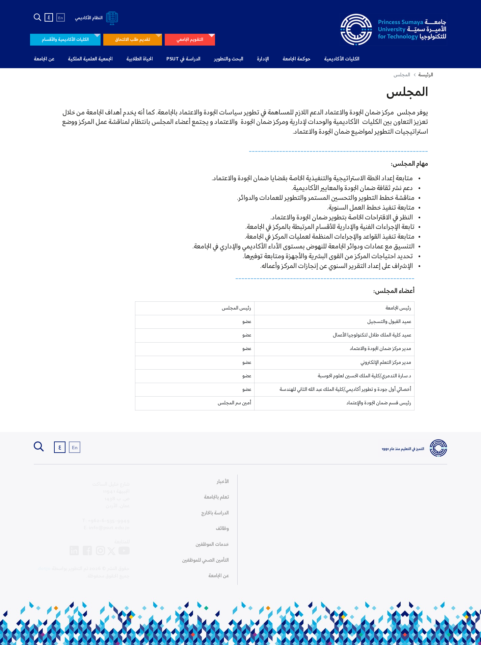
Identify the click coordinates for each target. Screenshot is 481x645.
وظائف (222, 531)
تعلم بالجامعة (216, 499)
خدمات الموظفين (212, 546)
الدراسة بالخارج (215, 515)
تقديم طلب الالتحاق (132, 39)
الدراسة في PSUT (183, 59)
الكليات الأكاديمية (341, 59)
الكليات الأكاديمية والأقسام (65, 39)
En (60, 18)
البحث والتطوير (228, 59)
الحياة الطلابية (139, 59)
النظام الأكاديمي (98, 18)
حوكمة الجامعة (297, 59)
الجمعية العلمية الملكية (90, 59)
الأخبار (223, 484)
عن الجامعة (44, 59)
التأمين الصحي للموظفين (205, 562)
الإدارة (263, 59)
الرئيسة (425, 75)
